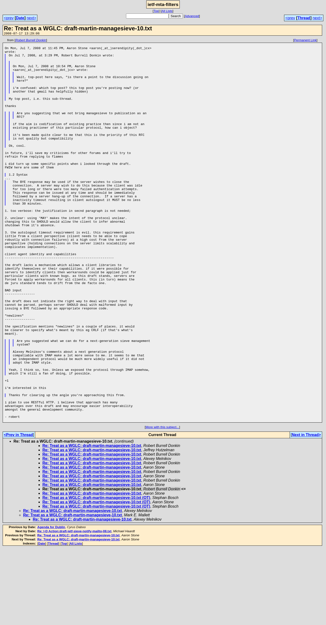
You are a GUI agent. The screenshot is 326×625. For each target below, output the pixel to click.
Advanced (192, 16)
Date (20, 18)
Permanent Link (305, 41)
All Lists (167, 11)
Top (156, 11)
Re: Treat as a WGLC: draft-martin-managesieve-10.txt (91, 522)
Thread (303, 18)
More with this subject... (162, 503)
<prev (8, 18)
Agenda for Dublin (51, 603)
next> (31, 18)
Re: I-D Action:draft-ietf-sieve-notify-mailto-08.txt (74, 608)
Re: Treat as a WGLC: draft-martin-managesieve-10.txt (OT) (96, 574)
